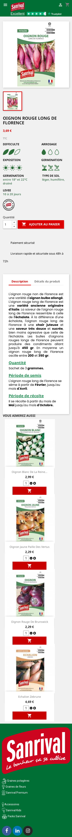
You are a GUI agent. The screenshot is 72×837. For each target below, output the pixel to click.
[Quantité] (7, 224)
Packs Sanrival (16, 816)
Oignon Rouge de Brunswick (29, 622)
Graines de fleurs (16, 786)
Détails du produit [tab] (47, 281)
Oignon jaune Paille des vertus (30, 547)
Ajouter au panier (41, 224)
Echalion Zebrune (29, 696)
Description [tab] (20, 281)
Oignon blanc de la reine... (29, 472)
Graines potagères (18, 780)
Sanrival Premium (17, 792)
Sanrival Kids (13, 810)
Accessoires (10, 804)
